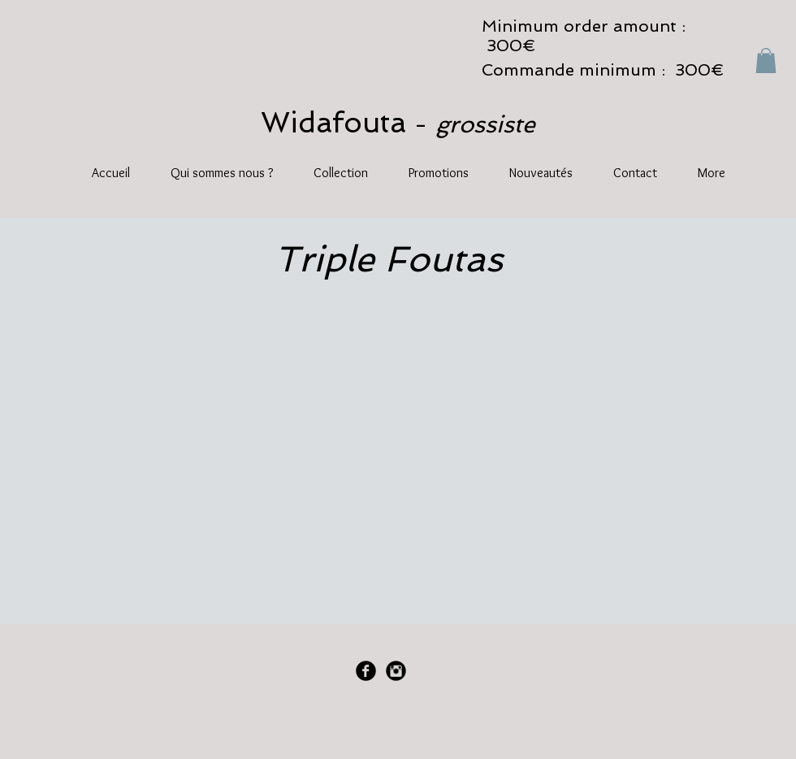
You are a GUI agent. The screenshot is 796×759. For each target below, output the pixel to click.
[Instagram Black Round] (396, 671)
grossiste (485, 124)
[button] (766, 60)
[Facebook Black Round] (366, 671)
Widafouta (337, 122)
